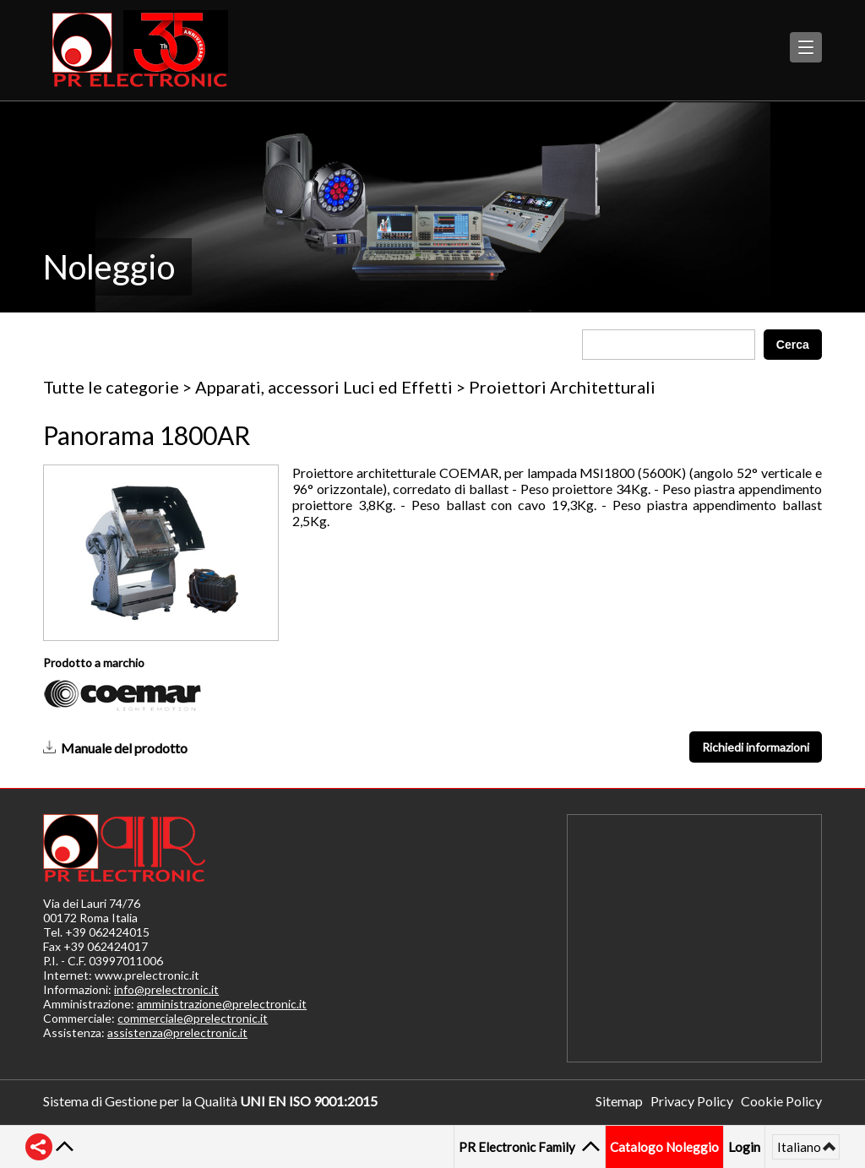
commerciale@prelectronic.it (192, 1018)
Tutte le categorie (111, 387)
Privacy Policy (691, 1101)
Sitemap (619, 1101)
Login (744, 1146)
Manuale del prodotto (124, 748)
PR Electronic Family (519, 1146)
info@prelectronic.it (166, 989)
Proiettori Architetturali (562, 387)
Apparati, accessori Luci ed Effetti (324, 387)
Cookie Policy (781, 1101)
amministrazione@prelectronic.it (222, 1004)
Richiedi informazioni (755, 747)
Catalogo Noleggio (664, 1146)
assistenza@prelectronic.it (177, 1032)
